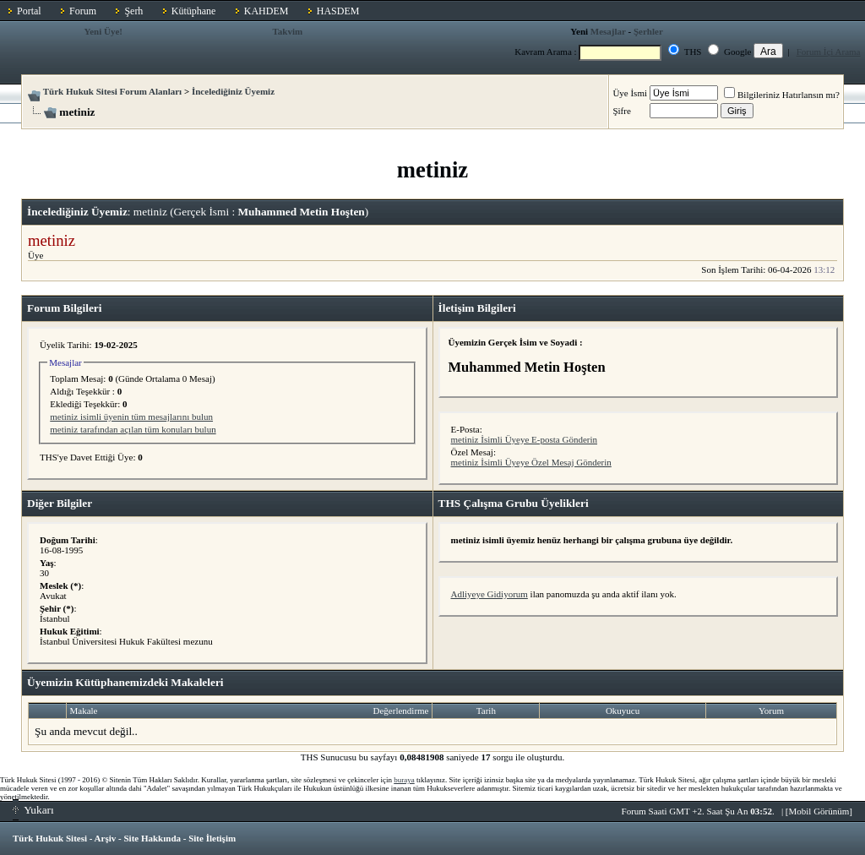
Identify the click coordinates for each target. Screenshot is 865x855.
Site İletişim (212, 838)
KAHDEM (266, 11)
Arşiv (106, 838)
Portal (29, 11)
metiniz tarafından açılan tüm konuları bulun (132, 429)
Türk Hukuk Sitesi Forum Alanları (112, 91)
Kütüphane (193, 11)
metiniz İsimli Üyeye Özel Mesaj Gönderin (531, 462)
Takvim (287, 31)
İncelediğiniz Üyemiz (233, 91)
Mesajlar (608, 31)
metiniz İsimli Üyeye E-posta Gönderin (524, 439)
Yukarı (33, 809)
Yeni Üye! (103, 31)
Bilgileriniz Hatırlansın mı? (782, 95)
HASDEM (338, 11)
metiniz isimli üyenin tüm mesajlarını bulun (131, 416)
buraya (404, 780)
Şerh (133, 11)
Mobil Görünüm (819, 811)
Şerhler (648, 31)
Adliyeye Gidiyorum (489, 594)
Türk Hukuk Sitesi (50, 838)
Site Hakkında (152, 838)
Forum (82, 11)
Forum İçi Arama (829, 51)
